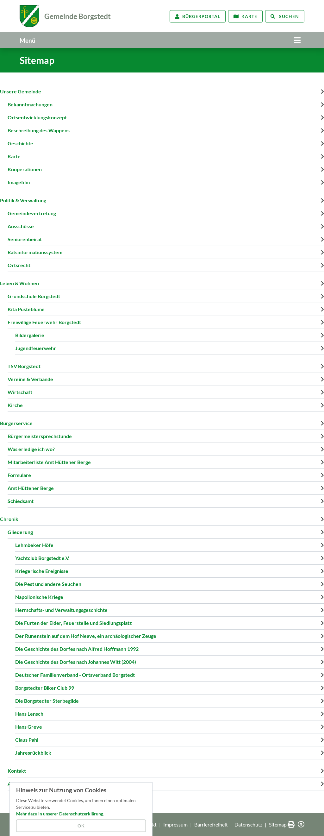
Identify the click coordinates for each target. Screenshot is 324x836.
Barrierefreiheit (211, 824)
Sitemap (278, 824)
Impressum (175, 824)
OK (81, 825)
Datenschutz (248, 824)
